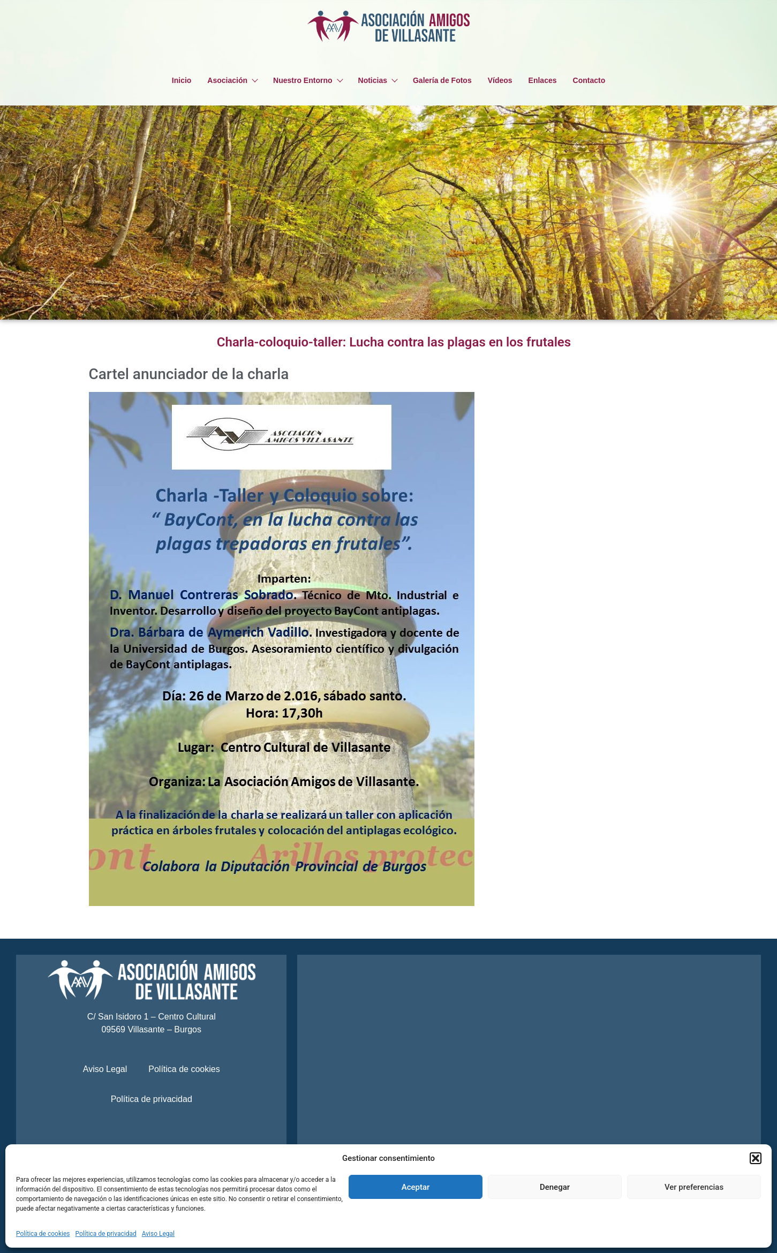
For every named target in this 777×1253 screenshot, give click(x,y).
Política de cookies (43, 1233)
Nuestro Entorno (307, 80)
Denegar (555, 1187)
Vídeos (500, 80)
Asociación (232, 80)
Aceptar (416, 1187)
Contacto (589, 80)
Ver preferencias (694, 1187)
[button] (755, 1158)
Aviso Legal (158, 1233)
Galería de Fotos (442, 80)
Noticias (377, 80)
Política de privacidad (106, 1233)
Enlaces (543, 80)
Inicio (182, 80)
